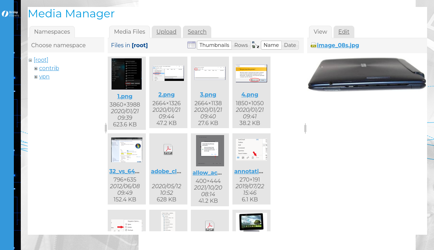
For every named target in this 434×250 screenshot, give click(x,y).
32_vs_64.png (128, 171)
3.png (208, 94)
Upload (167, 31)
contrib (49, 68)
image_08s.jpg (338, 45)
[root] (41, 60)
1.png (125, 96)
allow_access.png (218, 172)
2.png (166, 94)
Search (197, 31)
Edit (343, 31)
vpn (44, 76)
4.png (249, 94)
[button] (214, 45)
